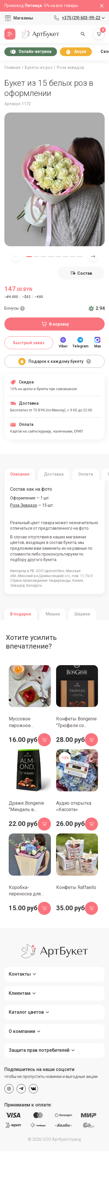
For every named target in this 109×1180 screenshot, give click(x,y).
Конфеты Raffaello (76, 887)
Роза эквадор (70, 67)
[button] (29, 256)
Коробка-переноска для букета (25, 894)
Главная (12, 67)
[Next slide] (93, 256)
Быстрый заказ (28, 342)
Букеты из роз (38, 67)
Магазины (23, 18)
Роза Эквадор (23, 505)
